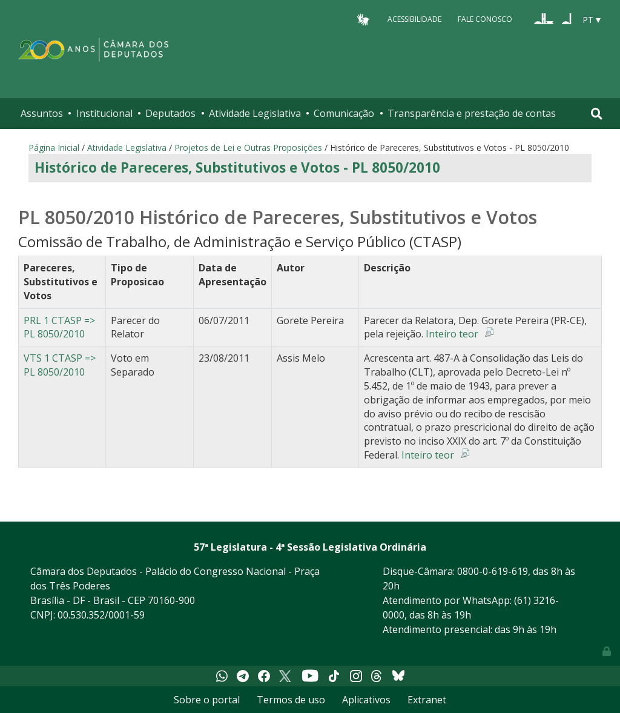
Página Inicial (53, 147)
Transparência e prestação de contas (472, 113)
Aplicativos (366, 699)
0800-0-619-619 (492, 571)
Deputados (170, 113)
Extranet (426, 699)
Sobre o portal (207, 699)
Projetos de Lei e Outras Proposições (248, 147)
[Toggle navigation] (596, 113)
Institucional (104, 113)
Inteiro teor (452, 333)
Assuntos (42, 113)
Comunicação (344, 113)
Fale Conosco (485, 19)
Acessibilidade (414, 19)
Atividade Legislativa (255, 113)
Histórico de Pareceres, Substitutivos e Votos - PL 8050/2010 (237, 167)
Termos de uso (291, 699)
